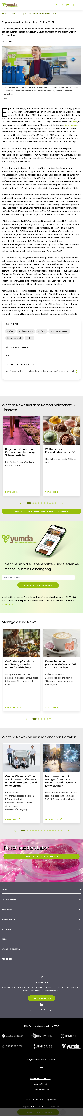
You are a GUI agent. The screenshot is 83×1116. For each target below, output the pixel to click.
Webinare (7, 929)
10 (55, 503)
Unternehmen (9, 899)
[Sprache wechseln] (68, 5)
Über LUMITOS (40, 1083)
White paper (8, 919)
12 (55, 830)
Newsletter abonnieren (38, 585)
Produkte (7, 909)
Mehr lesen (10, 604)
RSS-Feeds (7, 959)
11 (53, 830)
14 (61, 830)
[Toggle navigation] (79, 5)
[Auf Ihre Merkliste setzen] (73, 5)
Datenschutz (54, 1106)
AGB (41, 1106)
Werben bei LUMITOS (40, 1078)
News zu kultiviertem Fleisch (42, 856)
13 (58, 830)
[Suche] (58, 5)
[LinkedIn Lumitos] (42, 1067)
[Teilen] (63, 5)
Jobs (4, 939)
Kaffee (74, 121)
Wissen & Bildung (11, 949)
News (5, 890)
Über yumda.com (42, 1089)
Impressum (28, 1106)
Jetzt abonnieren (41, 998)
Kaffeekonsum (71, 124)
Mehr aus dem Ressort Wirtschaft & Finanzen (41, 511)
